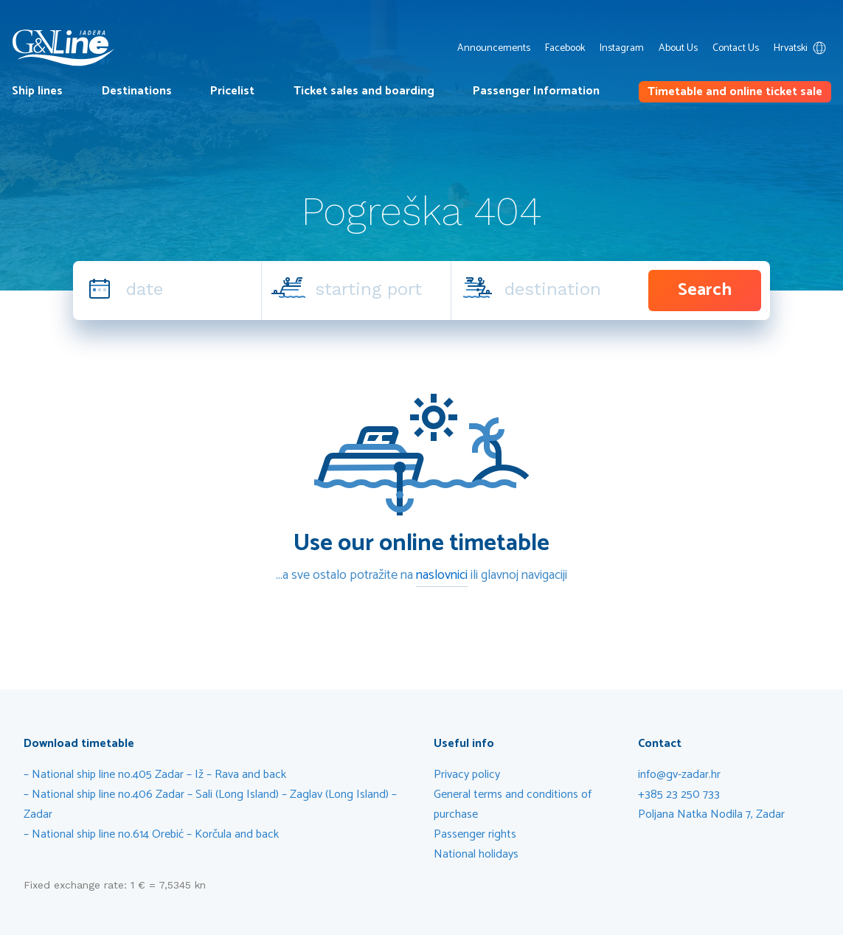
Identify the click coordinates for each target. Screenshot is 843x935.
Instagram (622, 48)
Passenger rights (475, 834)
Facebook (565, 48)
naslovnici (442, 575)
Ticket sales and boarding (364, 91)
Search (705, 290)
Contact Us (735, 48)
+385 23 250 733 (679, 794)
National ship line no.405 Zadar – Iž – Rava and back (159, 775)
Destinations (137, 91)
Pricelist (232, 91)
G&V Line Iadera (63, 47)
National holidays (476, 854)
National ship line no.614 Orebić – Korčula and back (157, 834)
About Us (678, 48)
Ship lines (37, 91)
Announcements (493, 48)
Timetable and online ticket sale (735, 92)
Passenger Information (536, 91)
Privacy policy (467, 775)
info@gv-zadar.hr (679, 775)
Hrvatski (802, 48)
